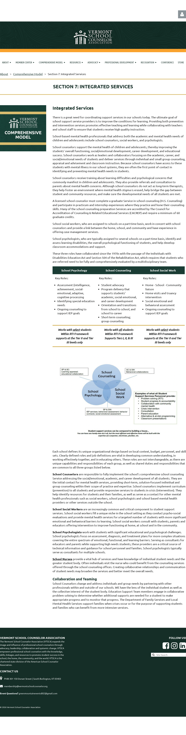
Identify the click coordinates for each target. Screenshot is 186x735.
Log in (182, 14)
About (4, 74)
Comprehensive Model (28, 74)
